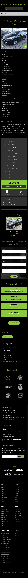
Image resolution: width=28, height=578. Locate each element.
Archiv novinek (8, 337)
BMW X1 (16, 493)
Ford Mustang (4, 509)
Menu (4, 13)
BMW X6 (16, 499)
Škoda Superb (18, 515)
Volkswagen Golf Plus (5, 560)
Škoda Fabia (17, 511)
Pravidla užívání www (5, 572)
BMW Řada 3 (17, 487)
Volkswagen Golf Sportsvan (7, 547)
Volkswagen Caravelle (5, 552)
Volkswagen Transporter (6, 539)
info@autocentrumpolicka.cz (8, 204)
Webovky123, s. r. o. (23, 575)
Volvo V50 (17, 533)
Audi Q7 (2, 489)
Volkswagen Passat (5, 537)
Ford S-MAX (3, 519)
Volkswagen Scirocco (5, 562)
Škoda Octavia (18, 513)
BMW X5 (16, 495)
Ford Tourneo (4, 523)
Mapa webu (23, 571)
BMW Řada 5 (17, 489)
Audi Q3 (2, 487)
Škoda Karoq (17, 526)
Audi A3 (2, 493)
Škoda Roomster (18, 523)
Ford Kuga (3, 528)
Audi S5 (2, 491)
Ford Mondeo (4, 515)
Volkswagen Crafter (5, 550)
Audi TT (2, 501)
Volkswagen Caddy (5, 533)
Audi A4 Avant (4, 497)
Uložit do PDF (7, 192)
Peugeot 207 (14, 232)
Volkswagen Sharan (5, 543)
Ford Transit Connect (5, 521)
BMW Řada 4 (17, 497)
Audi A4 (2, 499)
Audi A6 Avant (4, 504)
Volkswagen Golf (4, 535)
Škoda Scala (17, 519)
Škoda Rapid (17, 521)
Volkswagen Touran (5, 541)
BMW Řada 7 (17, 501)
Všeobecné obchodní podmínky (20, 572)
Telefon (4, 255)
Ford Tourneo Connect (6, 526)
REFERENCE (14, 323)
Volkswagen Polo (4, 545)
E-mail (3, 261)
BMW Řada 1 (17, 491)
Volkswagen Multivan (5, 556)
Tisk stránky (20, 193)
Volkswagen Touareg (5, 558)
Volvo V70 (17, 535)
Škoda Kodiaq (18, 509)
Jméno (3, 249)
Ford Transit (3, 513)
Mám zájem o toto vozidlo (14, 186)
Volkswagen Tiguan (5, 554)
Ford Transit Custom (5, 511)
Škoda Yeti (17, 517)
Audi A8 (2, 495)
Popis (3, 268)
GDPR (11, 572)
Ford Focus (3, 517)
